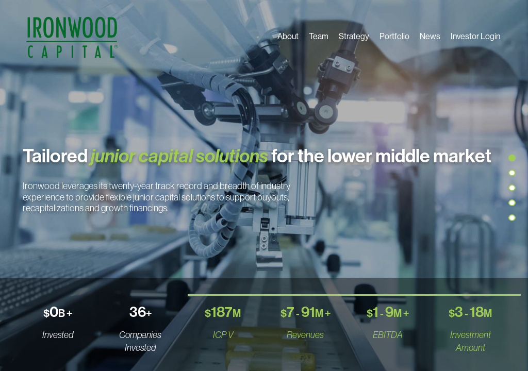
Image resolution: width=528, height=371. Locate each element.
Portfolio (394, 36)
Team (318, 36)
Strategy (354, 36)
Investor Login (475, 36)
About (288, 36)
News (430, 36)
